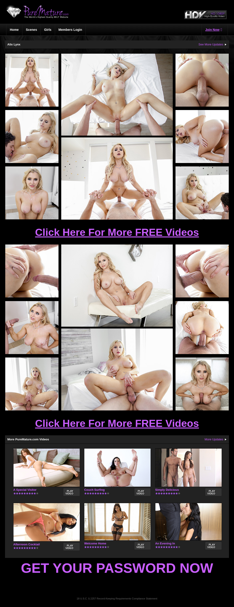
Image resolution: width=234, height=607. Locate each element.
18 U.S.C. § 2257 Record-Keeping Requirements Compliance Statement (117, 598)
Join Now (213, 30)
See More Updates (211, 44)
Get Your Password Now (117, 568)
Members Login (70, 30)
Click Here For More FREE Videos (117, 232)
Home (14, 30)
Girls (47, 30)
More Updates (214, 439)
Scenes (31, 30)
